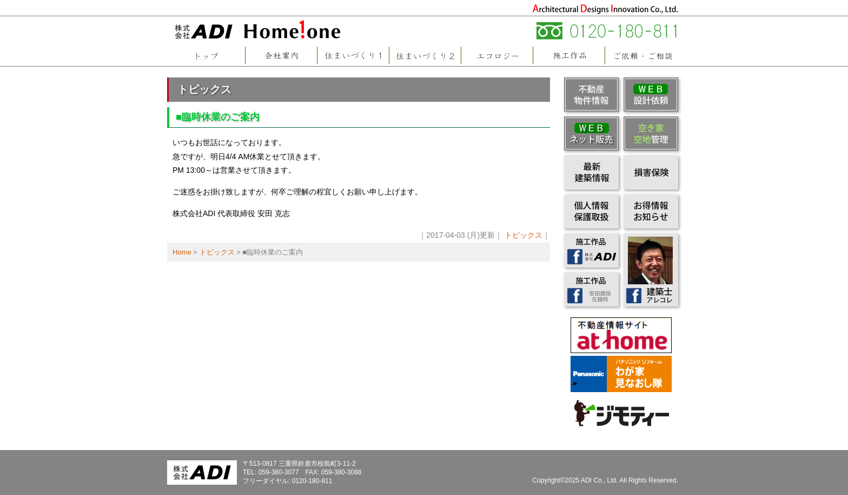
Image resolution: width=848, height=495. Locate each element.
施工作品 (569, 55)
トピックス (204, 89)
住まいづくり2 (425, 55)
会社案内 (281, 55)
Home (182, 252)
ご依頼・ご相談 (643, 55)
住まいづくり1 (353, 55)
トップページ (206, 55)
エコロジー (497, 55)
